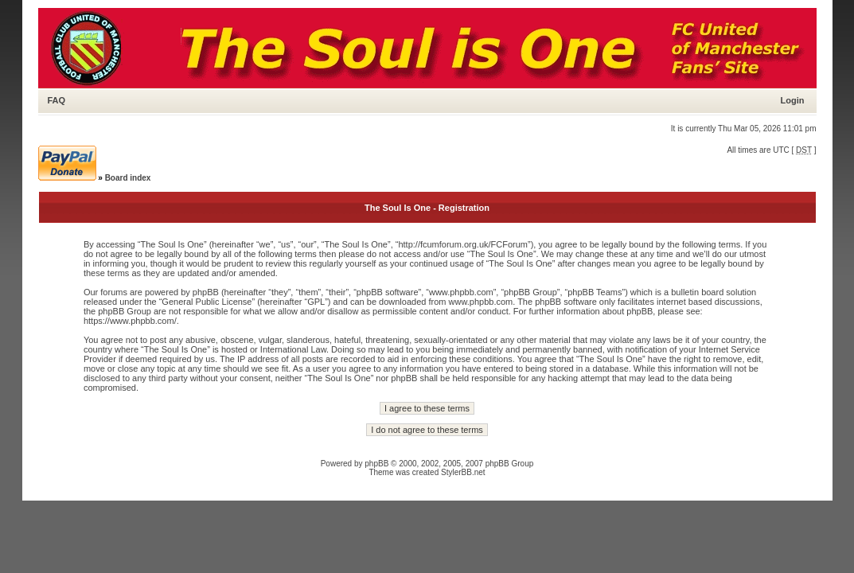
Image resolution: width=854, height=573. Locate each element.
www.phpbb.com (481, 301)
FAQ (57, 100)
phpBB (376, 463)
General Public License (207, 301)
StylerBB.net (463, 472)
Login (793, 100)
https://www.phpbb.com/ (130, 320)
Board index (128, 177)
